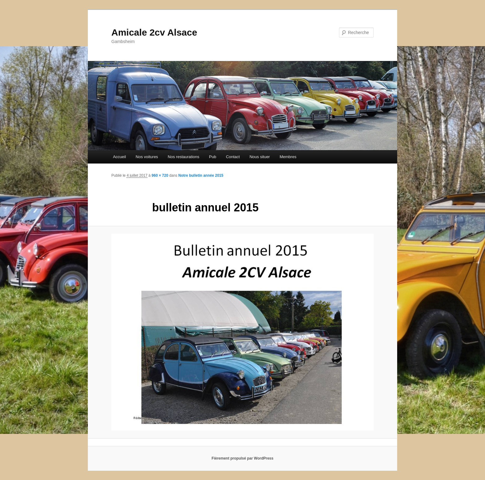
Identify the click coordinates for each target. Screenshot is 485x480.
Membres (288, 156)
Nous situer (260, 156)
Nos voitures (147, 156)
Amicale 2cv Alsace (154, 32)
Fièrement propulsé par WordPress (242, 458)
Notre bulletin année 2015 (200, 175)
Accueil (119, 156)
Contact (233, 156)
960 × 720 (160, 175)
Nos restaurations (183, 156)
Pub (212, 156)
